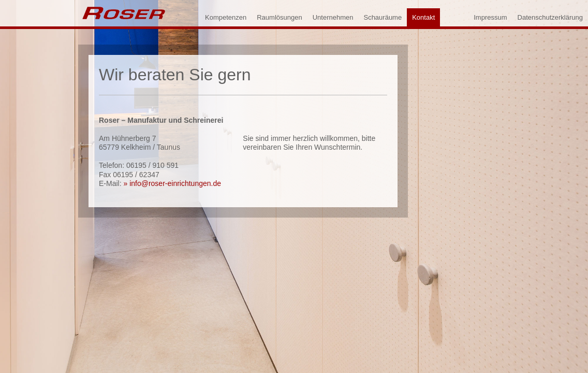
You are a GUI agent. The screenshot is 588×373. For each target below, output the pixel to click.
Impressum (490, 17)
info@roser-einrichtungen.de (175, 183)
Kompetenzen (225, 17)
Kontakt (423, 17)
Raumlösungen (279, 17)
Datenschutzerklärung (550, 17)
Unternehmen (333, 17)
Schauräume (382, 17)
